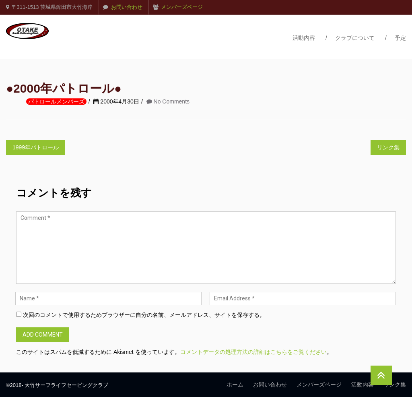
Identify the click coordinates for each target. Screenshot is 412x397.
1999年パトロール (35, 147)
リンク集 (388, 147)
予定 (400, 38)
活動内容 (304, 38)
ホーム (235, 384)
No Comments (172, 102)
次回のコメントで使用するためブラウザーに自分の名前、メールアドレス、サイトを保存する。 (144, 315)
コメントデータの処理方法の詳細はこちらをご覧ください (253, 352)
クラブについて (355, 38)
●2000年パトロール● (64, 88)
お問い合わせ (126, 7)
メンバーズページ (182, 7)
